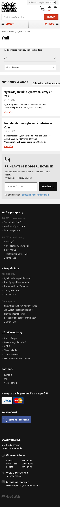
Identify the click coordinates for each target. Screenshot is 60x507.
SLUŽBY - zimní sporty (13, 237)
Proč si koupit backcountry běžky (20, 317)
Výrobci (20, 31)
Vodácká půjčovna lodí (14, 226)
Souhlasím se (27, 194)
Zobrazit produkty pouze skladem (24, 49)
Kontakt (8, 374)
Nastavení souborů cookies (17, 358)
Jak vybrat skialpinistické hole (18, 309)
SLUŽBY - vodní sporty (13, 217)
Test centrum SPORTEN (16, 253)
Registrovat (44, 2)
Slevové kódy (10, 350)
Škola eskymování (12, 230)
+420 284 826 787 (17, 472)
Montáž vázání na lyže (14, 313)
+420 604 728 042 (14, 476)
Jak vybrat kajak (11, 290)
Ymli (28, 31)
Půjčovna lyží (10, 249)
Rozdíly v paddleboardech (16, 282)
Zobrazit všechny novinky (46, 83)
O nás (7, 378)
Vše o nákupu (10, 338)
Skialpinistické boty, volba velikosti (20, 305)
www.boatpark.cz (14, 485)
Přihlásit (33, 2)
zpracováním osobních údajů (35, 194)
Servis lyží (8, 241)
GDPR (7, 346)
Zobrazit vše (10, 257)
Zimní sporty (8, 301)
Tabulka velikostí (12, 354)
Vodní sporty (8, 273)
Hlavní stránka (8, 31)
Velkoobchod (10, 382)
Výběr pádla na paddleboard (17, 278)
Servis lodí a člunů (12, 222)
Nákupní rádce (10, 268)
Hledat (51, 17)
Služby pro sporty (12, 212)
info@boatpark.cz (17, 482)
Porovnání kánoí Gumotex (16, 286)
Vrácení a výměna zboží (15, 342)
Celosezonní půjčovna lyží (16, 245)
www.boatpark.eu (31, 485)
